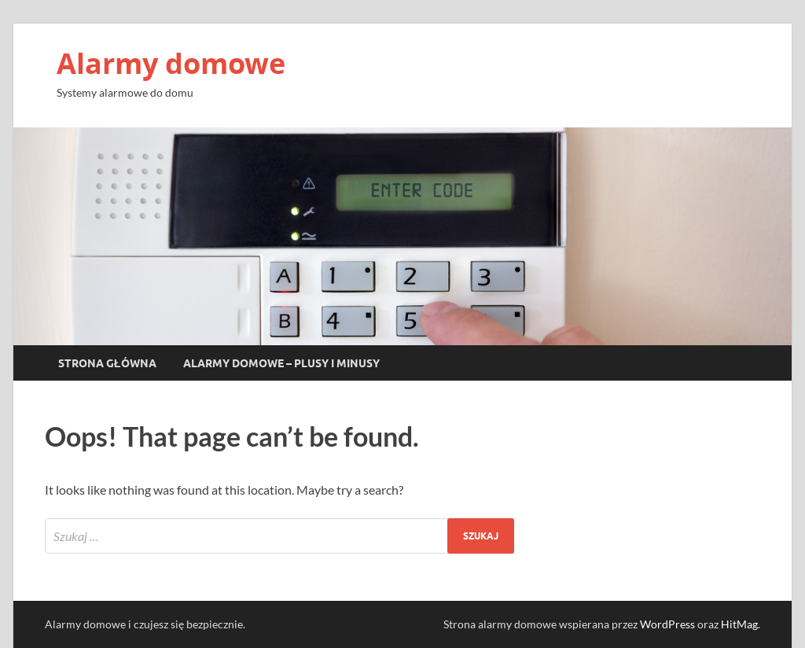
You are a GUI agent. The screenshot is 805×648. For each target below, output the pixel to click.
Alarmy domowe (171, 63)
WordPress (667, 624)
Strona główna (107, 363)
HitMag (739, 624)
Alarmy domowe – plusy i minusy (281, 363)
